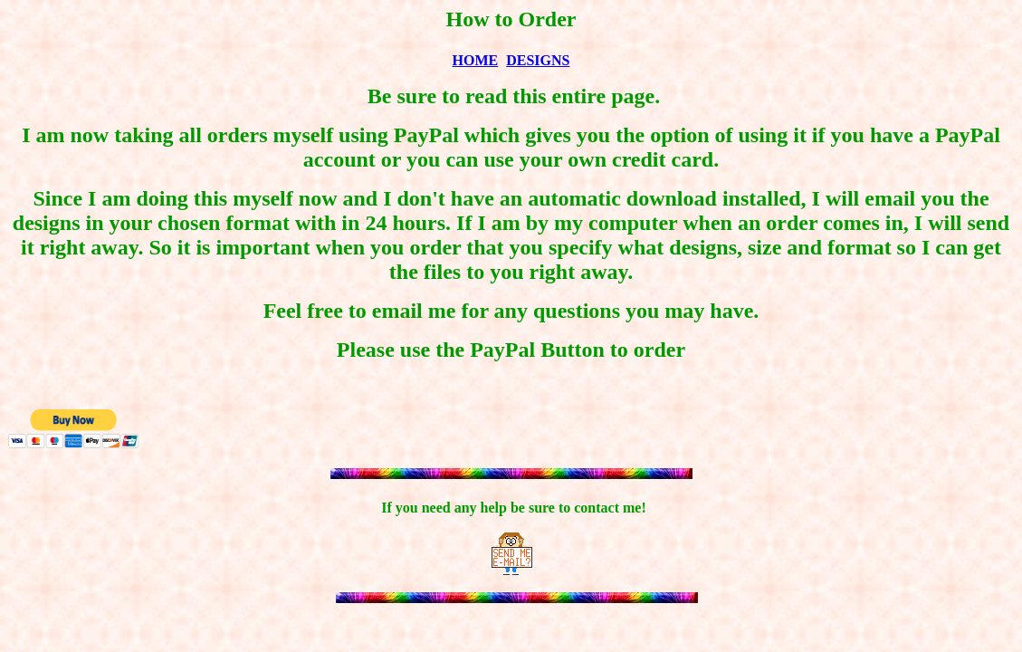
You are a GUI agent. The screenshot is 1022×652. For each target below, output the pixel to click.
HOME (476, 60)
